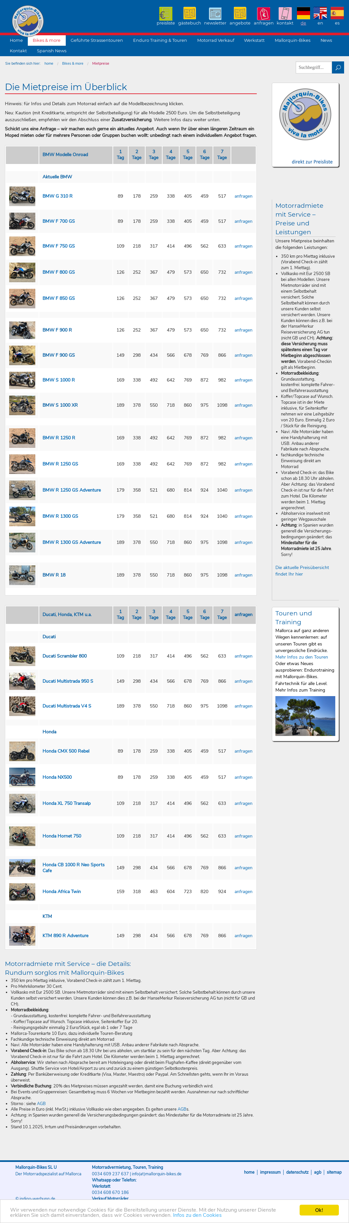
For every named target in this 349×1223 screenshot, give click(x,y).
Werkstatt (254, 40)
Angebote (240, 23)
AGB (41, 1104)
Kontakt (285, 23)
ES (337, 23)
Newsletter (215, 23)
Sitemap (334, 1172)
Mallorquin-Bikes (66, 21)
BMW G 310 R (58, 196)
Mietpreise (100, 63)
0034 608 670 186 (110, 1193)
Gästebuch (189, 23)
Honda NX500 (57, 777)
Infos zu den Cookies (205, 1215)
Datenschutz (297, 1172)
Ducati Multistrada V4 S (67, 706)
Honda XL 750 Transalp (67, 803)
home (48, 63)
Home (16, 40)
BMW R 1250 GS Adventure (72, 490)
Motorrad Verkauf (215, 40)
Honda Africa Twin (62, 892)
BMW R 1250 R (59, 438)
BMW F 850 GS (59, 298)
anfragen (244, 196)
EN (320, 23)
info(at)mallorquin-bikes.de (157, 1174)
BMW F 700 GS (59, 221)
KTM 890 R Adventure (65, 936)
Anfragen (264, 23)
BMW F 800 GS (59, 272)
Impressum (270, 1172)
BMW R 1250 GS (60, 464)
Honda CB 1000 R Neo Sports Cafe (74, 868)
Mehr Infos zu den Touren (301, 657)
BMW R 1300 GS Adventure (72, 542)
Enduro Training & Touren (160, 40)
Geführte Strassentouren (97, 40)
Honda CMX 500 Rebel (66, 751)
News (326, 40)
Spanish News (51, 50)
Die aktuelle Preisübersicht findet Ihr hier (302, 570)
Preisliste (166, 23)
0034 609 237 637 (110, 1174)
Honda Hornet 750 (62, 836)
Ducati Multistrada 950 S (68, 681)
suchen (338, 67)
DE (303, 23)
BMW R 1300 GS (60, 516)
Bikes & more (47, 40)
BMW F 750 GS (59, 246)
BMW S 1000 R (59, 380)
